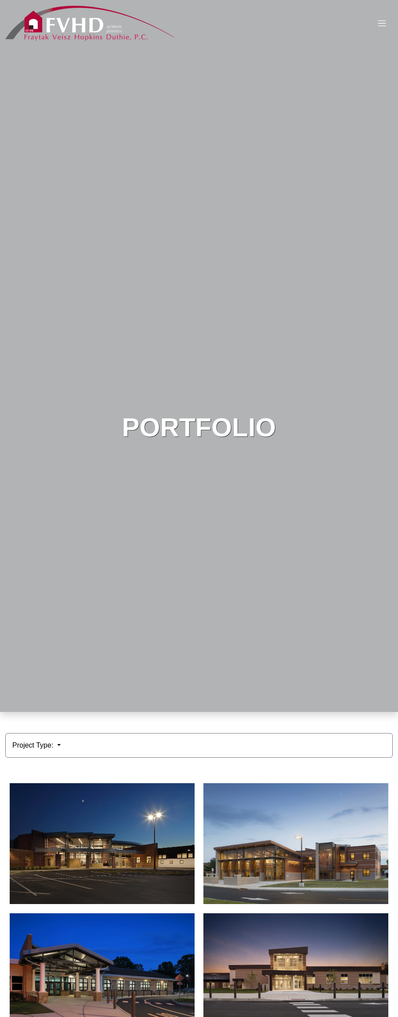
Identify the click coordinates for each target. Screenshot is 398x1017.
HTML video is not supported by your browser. (199, 356)
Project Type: (33, 745)
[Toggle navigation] (382, 23)
